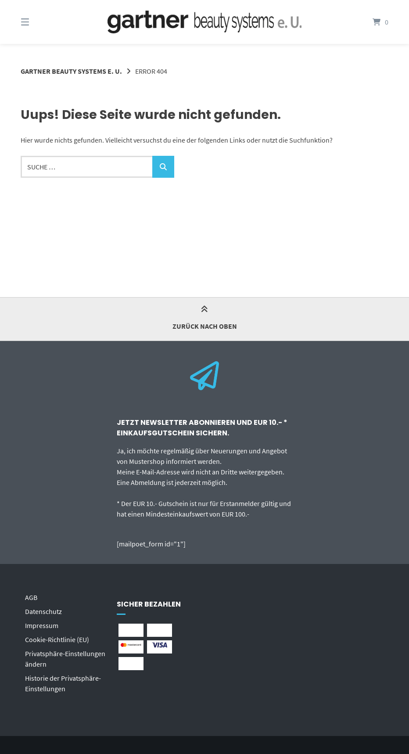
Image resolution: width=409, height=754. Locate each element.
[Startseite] (204, 22)
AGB (31, 597)
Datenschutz (43, 611)
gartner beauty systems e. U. (71, 71)
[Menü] (40, 22)
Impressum (41, 625)
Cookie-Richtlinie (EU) (57, 639)
